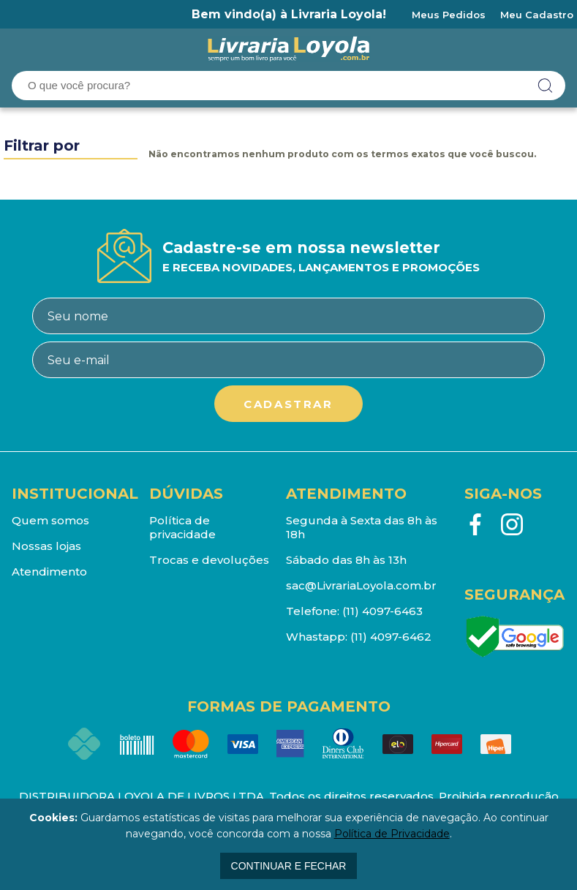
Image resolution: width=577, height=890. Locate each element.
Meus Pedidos (449, 14)
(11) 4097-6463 (382, 611)
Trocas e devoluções (209, 560)
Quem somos (50, 520)
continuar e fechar (289, 866)
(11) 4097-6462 (390, 637)
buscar (545, 85)
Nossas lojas (46, 546)
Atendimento (49, 571)
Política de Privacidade (392, 833)
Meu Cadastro (536, 14)
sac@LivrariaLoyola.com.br (361, 585)
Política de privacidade (182, 527)
